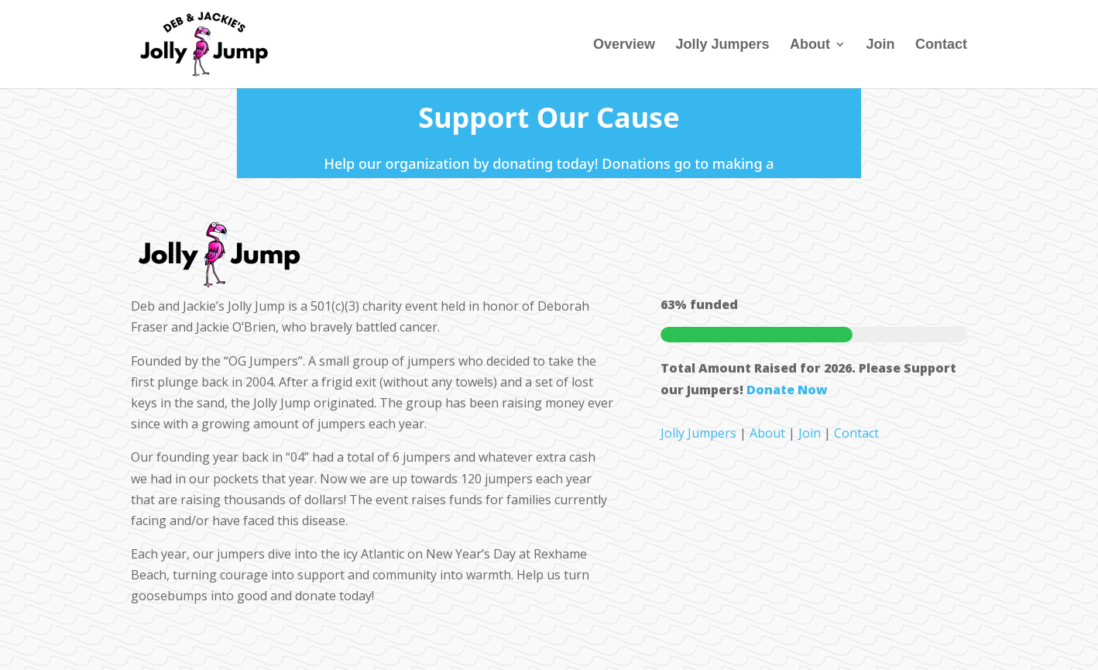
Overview (624, 45)
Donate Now (787, 389)
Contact (941, 45)
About (810, 45)
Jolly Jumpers (723, 45)
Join (880, 45)
